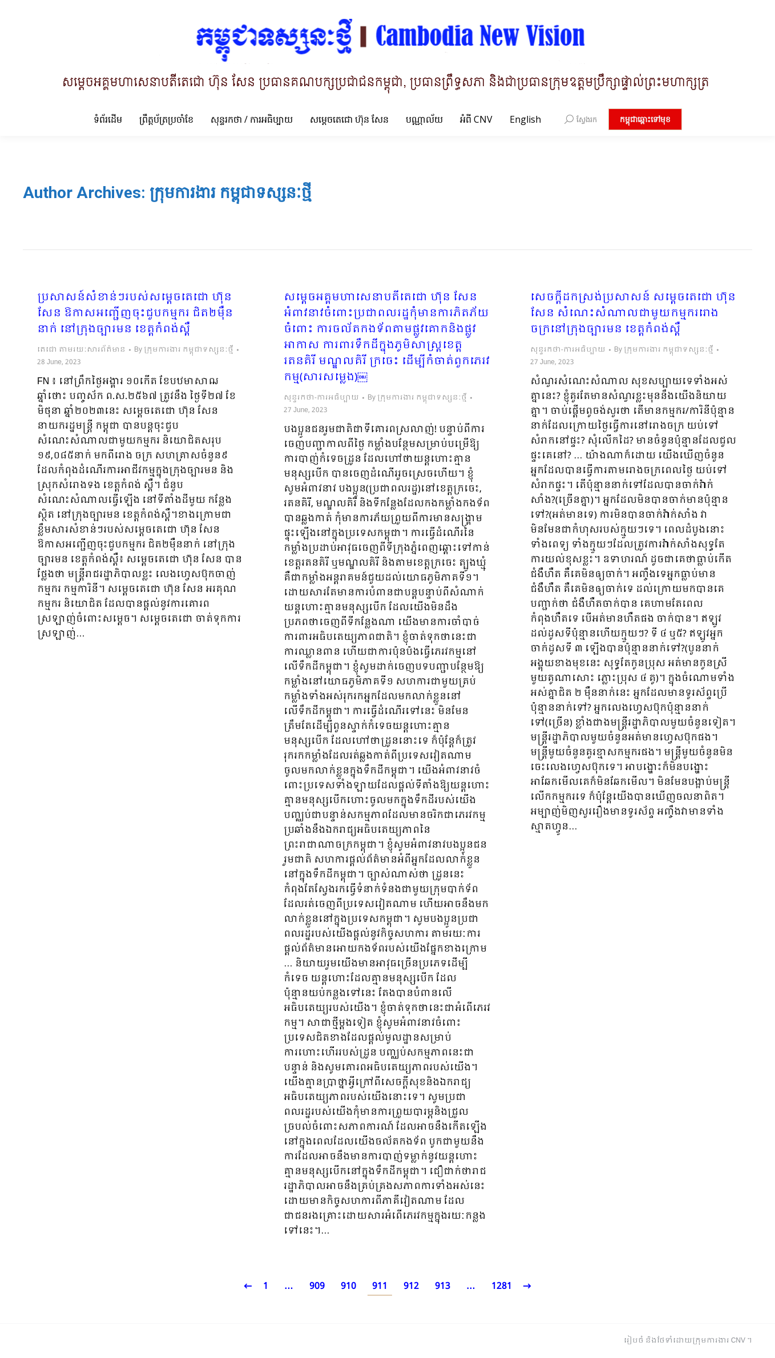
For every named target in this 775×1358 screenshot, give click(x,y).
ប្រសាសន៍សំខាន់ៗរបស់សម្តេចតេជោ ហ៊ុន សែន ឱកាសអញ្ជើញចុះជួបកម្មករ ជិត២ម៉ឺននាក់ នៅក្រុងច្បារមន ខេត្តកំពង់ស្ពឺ (135, 314)
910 (348, 1286)
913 (442, 1286)
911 (380, 1286)
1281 (501, 1286)
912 (411, 1286)
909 (317, 1286)
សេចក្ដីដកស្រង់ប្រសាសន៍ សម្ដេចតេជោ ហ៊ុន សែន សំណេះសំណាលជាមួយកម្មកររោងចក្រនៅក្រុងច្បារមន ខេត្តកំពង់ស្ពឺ (633, 314)
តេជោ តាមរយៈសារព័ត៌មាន (81, 350)
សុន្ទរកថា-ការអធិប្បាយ (321, 398)
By (183, 350)
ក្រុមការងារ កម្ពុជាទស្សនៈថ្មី (231, 192)
